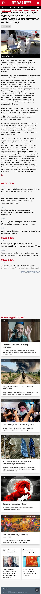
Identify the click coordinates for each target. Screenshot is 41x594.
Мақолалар (17, 10)
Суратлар (34, 10)
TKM (14, 7)
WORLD (22, 7)
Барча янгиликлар (30, 272)
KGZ (6, 7)
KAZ (2, 7)
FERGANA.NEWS (21, 3)
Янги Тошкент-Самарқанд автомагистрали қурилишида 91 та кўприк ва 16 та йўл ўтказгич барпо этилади (18, 212)
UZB (18, 7)
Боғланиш (5, 588)
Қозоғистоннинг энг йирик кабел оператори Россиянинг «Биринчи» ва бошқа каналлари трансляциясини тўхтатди (17, 200)
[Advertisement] (20, 295)
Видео (26, 10)
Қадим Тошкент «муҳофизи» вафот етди (10, 552)
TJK (10, 7)
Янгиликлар (6, 10)
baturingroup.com (20, 592)
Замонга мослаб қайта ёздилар (29, 551)
